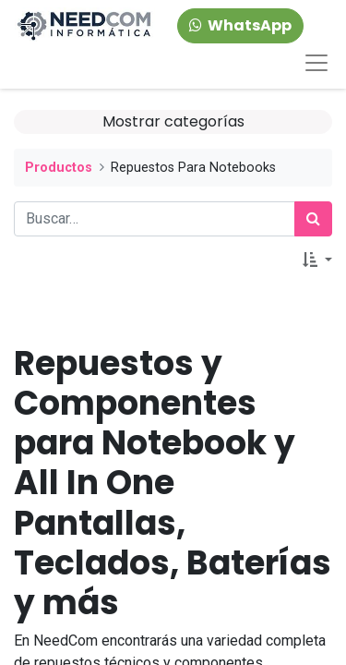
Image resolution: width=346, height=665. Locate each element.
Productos (58, 167)
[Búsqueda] (313, 218)
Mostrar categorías (173, 121)
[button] (317, 260)
